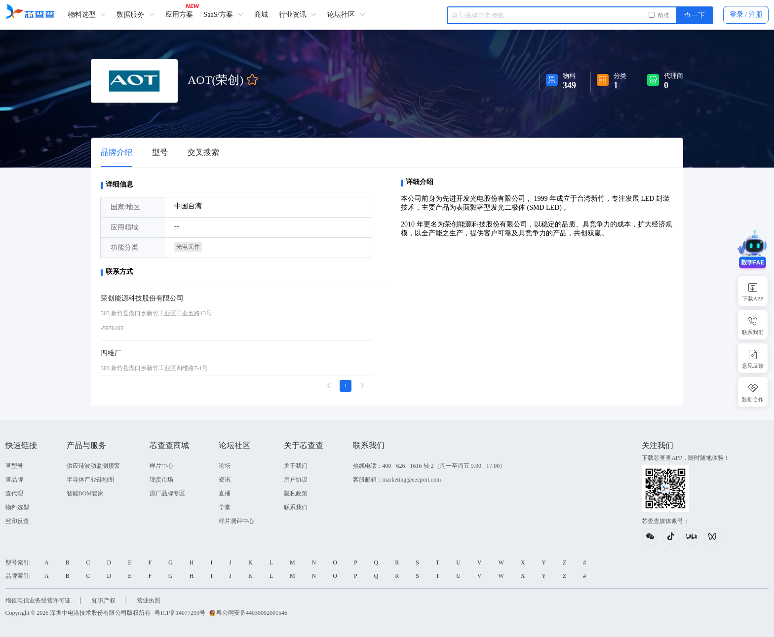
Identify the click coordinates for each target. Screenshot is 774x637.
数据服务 (135, 14)
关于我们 (295, 465)
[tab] (160, 152)
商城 (260, 14)
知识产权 (103, 600)
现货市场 (160, 479)
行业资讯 (297, 14)
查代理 (13, 493)
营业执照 (147, 600)
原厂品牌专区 (166, 493)
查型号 (13, 465)
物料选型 (86, 14)
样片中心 (160, 465)
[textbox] (581, 15)
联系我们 (295, 507)
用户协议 (295, 479)
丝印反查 (16, 521)
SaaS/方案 (222, 14)
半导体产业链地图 (89, 479)
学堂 (224, 507)
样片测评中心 (235, 521)
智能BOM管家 (84, 493)
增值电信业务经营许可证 (37, 600)
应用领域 (124, 227)
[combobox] (581, 15)
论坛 (224, 465)
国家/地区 (125, 207)
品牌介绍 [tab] (116, 152)
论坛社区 (346, 14)
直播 (224, 493)
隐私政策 (295, 493)
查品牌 (13, 479)
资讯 (224, 479)
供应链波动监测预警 (92, 465)
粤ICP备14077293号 (179, 612)
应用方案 (178, 14)
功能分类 (124, 247)
